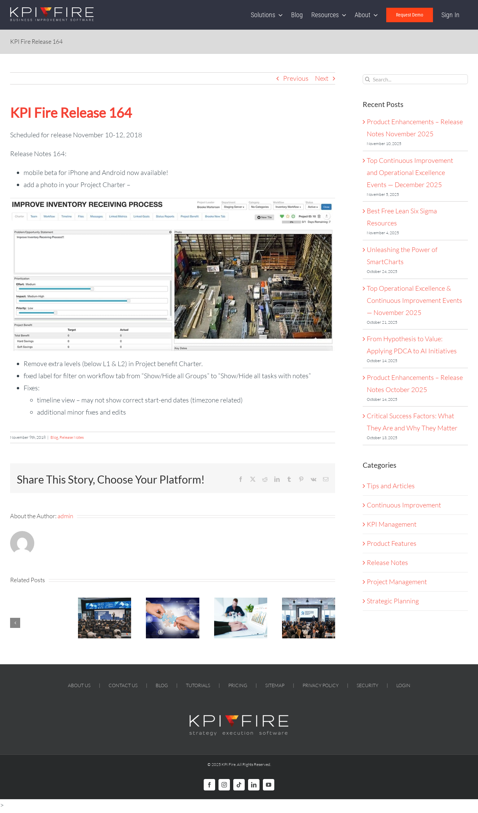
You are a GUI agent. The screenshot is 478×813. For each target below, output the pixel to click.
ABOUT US (79, 685)
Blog (54, 437)
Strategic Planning (393, 601)
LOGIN (403, 685)
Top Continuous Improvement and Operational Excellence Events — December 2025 (410, 172)
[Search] (367, 79)
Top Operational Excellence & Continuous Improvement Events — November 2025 (414, 300)
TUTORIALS (198, 685)
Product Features (391, 543)
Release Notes (71, 437)
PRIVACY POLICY (320, 685)
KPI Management (391, 524)
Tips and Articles (391, 486)
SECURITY (367, 685)
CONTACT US (123, 685)
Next (321, 78)
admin (65, 516)
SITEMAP (274, 685)
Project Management (397, 581)
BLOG (162, 685)
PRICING (237, 685)
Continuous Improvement (404, 505)
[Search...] (415, 79)
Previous (296, 78)
